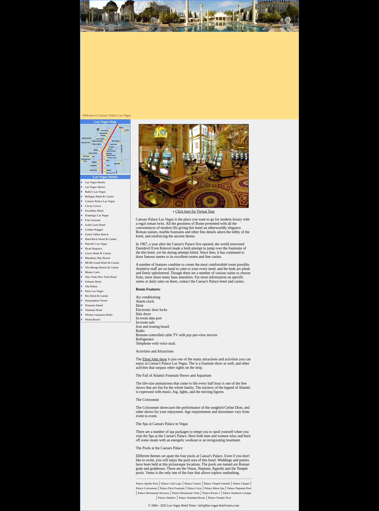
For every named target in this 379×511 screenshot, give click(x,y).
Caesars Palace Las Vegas (100, 201)
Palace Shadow (167, 497)
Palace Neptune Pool (239, 488)
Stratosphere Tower (96, 300)
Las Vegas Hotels (95, 182)
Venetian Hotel (93, 309)
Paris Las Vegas (94, 291)
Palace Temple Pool (219, 497)
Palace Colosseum (146, 488)
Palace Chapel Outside (217, 483)
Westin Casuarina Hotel (98, 314)
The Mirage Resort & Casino (102, 267)
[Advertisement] (189, 74)
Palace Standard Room (192, 497)
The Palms (91, 286)
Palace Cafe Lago (171, 483)
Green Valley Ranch (96, 234)
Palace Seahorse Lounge (237, 492)
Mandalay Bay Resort (97, 257)
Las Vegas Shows (95, 186)
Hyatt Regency (93, 248)
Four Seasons (93, 220)
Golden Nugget (94, 229)
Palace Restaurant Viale (186, 492)
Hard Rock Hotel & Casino (101, 239)
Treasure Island (94, 305)
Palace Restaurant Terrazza (153, 492)
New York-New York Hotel (101, 276)
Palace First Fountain (172, 488)
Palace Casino (192, 483)
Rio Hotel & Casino (96, 295)
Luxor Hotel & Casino (98, 253)
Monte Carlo (92, 272)
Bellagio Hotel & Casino (99, 196)
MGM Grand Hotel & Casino (102, 262)
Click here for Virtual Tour (195, 211)
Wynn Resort (92, 319)
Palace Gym (194, 488)
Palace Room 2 (211, 492)
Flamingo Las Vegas (97, 215)
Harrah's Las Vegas (96, 243)
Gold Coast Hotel (95, 224)
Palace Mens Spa (214, 488)
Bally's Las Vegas (95, 191)
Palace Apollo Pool (147, 483)
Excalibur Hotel (94, 210)
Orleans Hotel (93, 281)
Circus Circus (93, 205)
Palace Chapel (241, 483)
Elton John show (154, 359)
